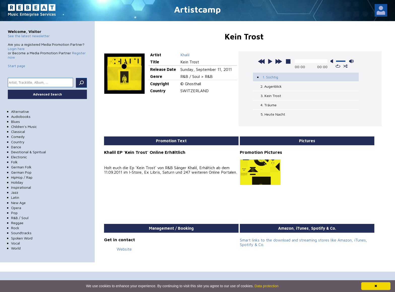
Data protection (267, 286)
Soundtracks (21, 233)
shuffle (345, 66)
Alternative (20, 111)
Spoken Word (21, 238)
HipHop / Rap (21, 177)
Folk (14, 162)
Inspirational (21, 187)
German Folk (21, 167)
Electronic (19, 157)
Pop (14, 213)
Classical (18, 131)
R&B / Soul (19, 218)
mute (333, 61)
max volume (351, 61)
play (270, 61)
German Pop (21, 172)
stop (288, 61)
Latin (15, 197)
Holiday (17, 182)
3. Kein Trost (270, 95)
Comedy (18, 136)
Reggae (17, 223)
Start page (16, 66)
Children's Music (24, 126)
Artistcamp (197, 9)
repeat (338, 66)
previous (261, 61)
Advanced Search (47, 94)
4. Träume (268, 105)
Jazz (14, 192)
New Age (18, 203)
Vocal (15, 243)
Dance (16, 147)
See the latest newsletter (29, 36)
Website (124, 249)
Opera (16, 208)
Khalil (184, 55)
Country (17, 142)
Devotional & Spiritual (28, 152)
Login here (16, 48)
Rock (15, 228)
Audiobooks (20, 116)
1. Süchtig (270, 77)
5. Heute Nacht (272, 114)
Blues (15, 121)
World (16, 248)
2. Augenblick (271, 86)
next (278, 61)
